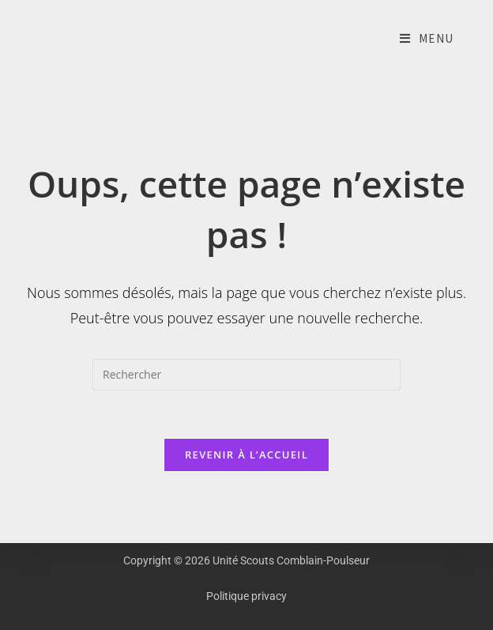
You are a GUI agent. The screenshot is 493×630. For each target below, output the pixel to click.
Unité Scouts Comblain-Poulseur (23, 39)
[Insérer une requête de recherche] (246, 374)
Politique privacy (246, 596)
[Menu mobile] (426, 39)
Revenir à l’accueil (246, 454)
